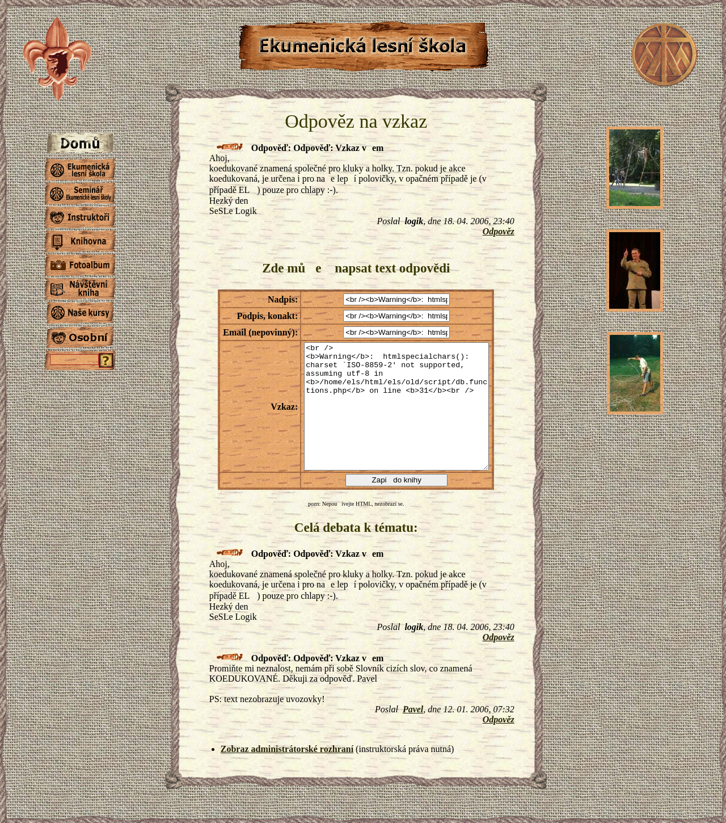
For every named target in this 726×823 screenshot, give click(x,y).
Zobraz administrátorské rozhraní (287, 749)
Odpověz (498, 231)
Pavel (413, 709)
